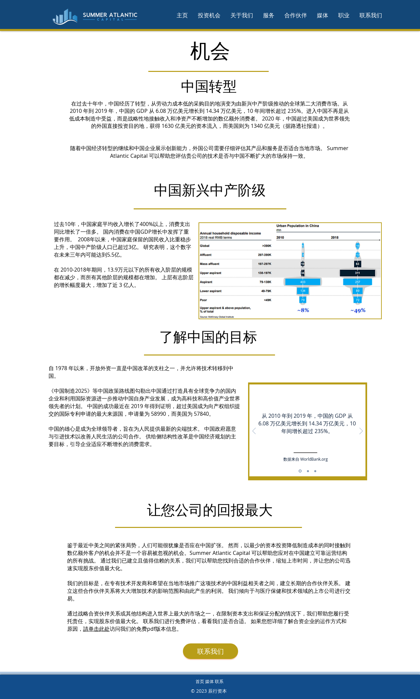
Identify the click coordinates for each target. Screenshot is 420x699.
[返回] (254, 431)
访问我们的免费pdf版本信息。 (146, 628)
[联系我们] (210, 651)
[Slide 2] (308, 471)
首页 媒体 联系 (209, 681)
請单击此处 (96, 628)
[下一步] (361, 431)
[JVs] (315, 471)
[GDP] (300, 471)
